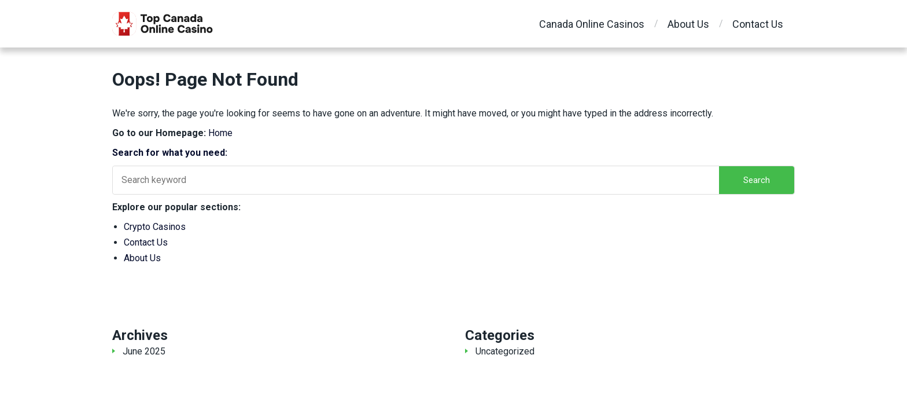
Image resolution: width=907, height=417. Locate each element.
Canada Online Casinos (591, 24)
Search (756, 180)
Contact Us (757, 24)
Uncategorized (504, 351)
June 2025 (144, 351)
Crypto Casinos (155, 226)
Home (220, 132)
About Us (688, 24)
